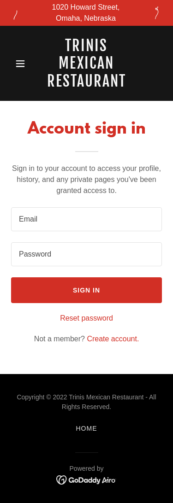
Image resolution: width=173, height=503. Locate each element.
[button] (22, 63)
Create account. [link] (113, 339)
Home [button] (86, 428)
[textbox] (86, 219)
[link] (86, 84)
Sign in (86, 290)
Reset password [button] (86, 318)
